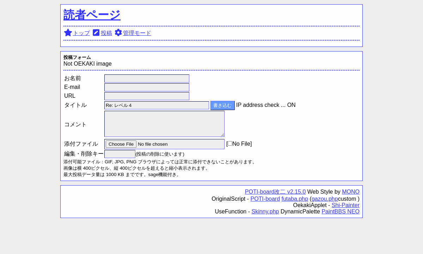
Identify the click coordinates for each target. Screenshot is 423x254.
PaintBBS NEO (340, 211)
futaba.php (295, 199)
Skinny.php (265, 211)
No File (239, 144)
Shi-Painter (346, 205)
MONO (351, 192)
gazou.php (325, 199)
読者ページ (92, 14)
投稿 (101, 33)
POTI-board (265, 199)
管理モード (132, 33)
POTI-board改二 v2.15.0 (275, 192)
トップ (76, 33)
